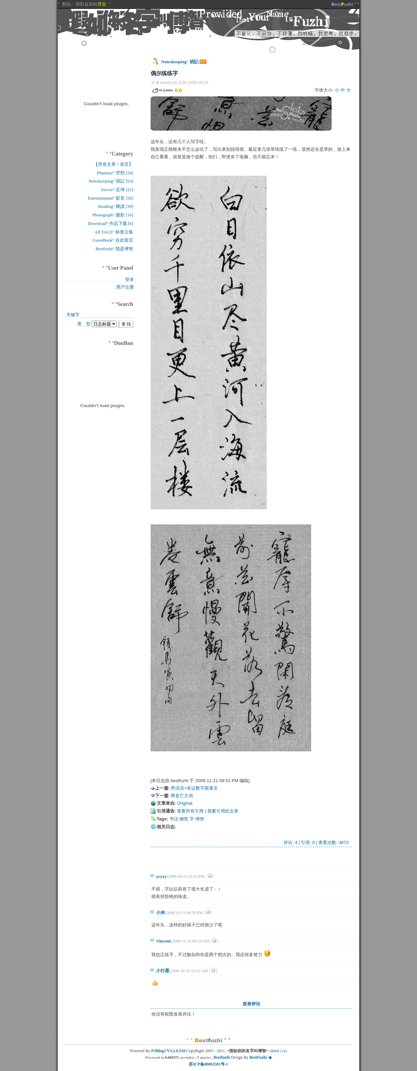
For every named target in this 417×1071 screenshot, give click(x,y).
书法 (173, 818)
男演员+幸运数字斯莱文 (194, 788)
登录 (129, 279)
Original (184, 803)
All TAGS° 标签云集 (114, 232)
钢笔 (183, 818)
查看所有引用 (190, 811)
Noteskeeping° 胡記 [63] (110, 181)
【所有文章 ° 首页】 (113, 164)
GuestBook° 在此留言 (113, 240)
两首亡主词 (182, 795)
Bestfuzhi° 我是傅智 (114, 248)
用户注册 (125, 287)
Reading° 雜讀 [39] (115, 206)
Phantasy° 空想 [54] (115, 172)
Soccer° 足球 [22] (117, 189)
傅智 (199, 818)
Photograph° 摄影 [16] (113, 214)
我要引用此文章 (222, 811)
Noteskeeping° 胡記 (179, 61)
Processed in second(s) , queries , (179, 1057)
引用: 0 (308, 842)
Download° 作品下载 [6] (110, 223)
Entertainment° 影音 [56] (110, 198)
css (284, 1050)
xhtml (274, 1050)
